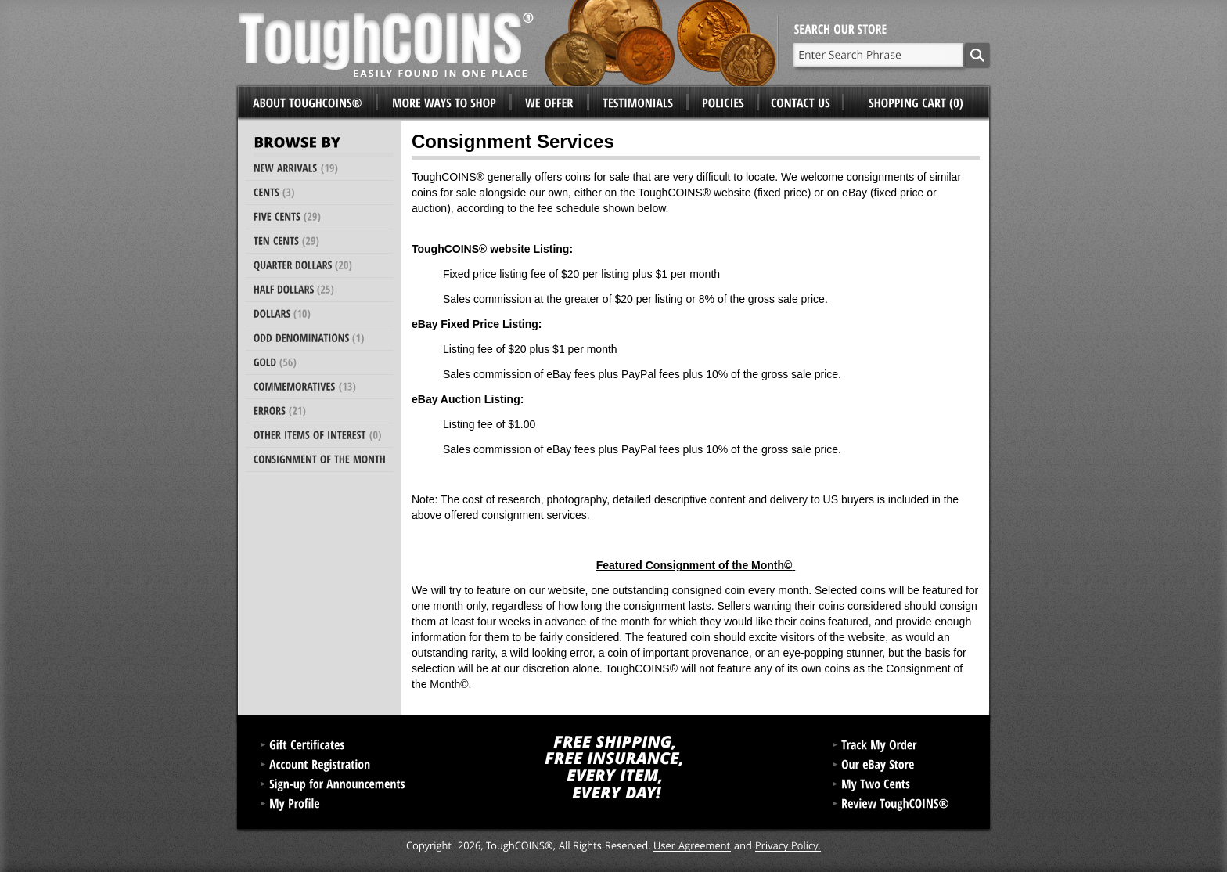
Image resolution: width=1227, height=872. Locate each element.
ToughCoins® (508, 43)
